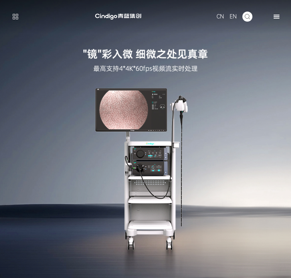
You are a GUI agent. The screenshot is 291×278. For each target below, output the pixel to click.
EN (233, 16)
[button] (276, 17)
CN (220, 16)
